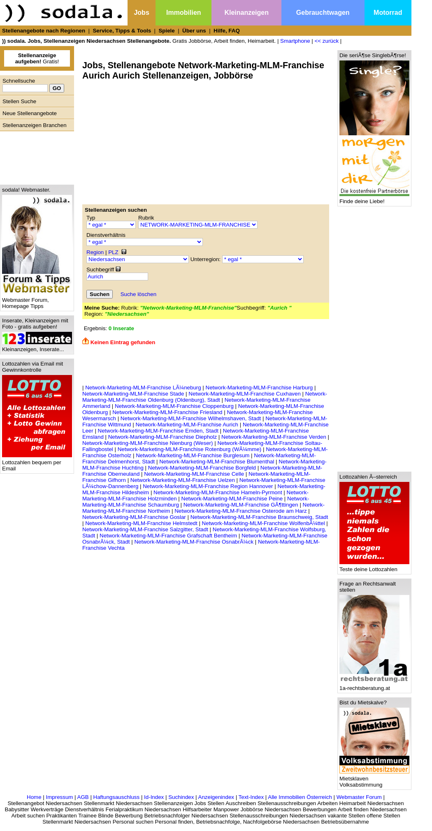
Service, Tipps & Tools (122, 31)
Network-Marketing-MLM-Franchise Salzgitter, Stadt (145, 529)
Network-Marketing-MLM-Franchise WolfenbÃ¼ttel (263, 523)
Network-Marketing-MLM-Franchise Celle (194, 474)
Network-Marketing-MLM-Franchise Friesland (167, 412)
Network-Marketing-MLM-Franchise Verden (273, 437)
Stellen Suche (19, 101)
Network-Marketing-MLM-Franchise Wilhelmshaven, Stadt (191, 418)
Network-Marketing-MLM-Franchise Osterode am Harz (240, 511)
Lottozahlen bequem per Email (37, 463)
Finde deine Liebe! (374, 198)
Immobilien (183, 12)
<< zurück (327, 41)
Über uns (194, 31)
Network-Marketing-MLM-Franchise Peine (232, 498)
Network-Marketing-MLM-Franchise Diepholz (162, 437)
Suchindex (181, 797)
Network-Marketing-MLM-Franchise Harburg (259, 387)
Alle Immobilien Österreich (300, 797)
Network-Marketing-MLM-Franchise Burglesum (192, 455)
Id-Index (154, 797)
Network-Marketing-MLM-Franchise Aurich (186, 424)
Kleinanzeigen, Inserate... (37, 346)
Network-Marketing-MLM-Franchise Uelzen (182, 480)
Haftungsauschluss (116, 797)
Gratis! (37, 58)
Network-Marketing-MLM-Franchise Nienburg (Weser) (147, 443)
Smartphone (295, 41)
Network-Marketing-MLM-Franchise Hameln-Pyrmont (217, 492)
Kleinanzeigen (246, 12)
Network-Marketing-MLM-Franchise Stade (133, 394)
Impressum (59, 797)
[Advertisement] (35, 155)
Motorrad (388, 12)
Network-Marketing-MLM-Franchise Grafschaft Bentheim (168, 535)
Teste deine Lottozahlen (374, 566)
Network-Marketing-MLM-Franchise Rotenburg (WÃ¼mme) (190, 449)
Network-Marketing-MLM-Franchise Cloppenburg (174, 406)
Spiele (166, 31)
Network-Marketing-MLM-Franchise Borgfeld (202, 468)
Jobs (141, 12)
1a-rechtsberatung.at (374, 685)
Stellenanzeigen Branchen (34, 125)
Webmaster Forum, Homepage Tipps (37, 300)
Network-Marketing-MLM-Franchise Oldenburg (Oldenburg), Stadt (204, 397)
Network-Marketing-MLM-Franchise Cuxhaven (244, 394)
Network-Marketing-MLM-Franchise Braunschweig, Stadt (259, 517)
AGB (83, 797)
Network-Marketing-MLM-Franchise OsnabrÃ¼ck (193, 542)
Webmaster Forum (359, 797)
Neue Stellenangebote (29, 113)
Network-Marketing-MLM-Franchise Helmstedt (141, 523)
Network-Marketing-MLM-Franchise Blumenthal (216, 461)
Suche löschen (138, 294)
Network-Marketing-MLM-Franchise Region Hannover (208, 486)
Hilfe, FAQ (227, 31)
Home (34, 797)
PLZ (113, 252)
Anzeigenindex (216, 797)
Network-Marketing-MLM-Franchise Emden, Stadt (158, 431)
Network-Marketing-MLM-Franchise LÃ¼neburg (143, 387)
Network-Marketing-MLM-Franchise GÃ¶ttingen (240, 505)
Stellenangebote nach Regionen (43, 31)
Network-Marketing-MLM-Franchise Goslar (134, 517)
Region (95, 252)
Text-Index (251, 797)
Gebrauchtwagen (323, 12)
